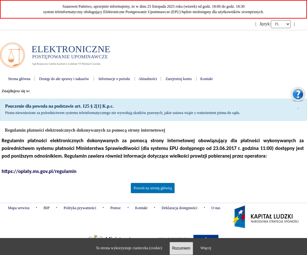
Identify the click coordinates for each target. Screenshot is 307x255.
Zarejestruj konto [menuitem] (178, 78)
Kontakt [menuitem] (206, 78)
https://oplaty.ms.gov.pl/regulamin (39, 171)
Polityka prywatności (80, 208)
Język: (265, 23)
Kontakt (141, 208)
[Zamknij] (298, 108)
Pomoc (115, 208)
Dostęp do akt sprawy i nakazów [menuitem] (64, 78)
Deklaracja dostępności (179, 208)
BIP (46, 208)
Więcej (206, 248)
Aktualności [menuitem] (147, 78)
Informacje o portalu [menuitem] (114, 78)
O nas (215, 208)
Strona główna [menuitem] (19, 78)
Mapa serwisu (18, 208)
